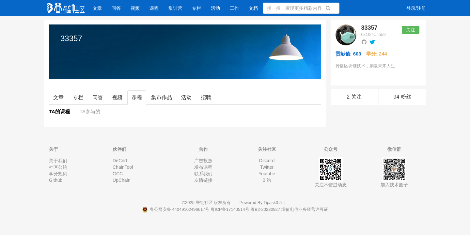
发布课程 (203, 167)
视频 (135, 8)
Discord (266, 160)
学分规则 (58, 173)
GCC (118, 173)
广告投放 (203, 160)
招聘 (206, 97)
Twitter (267, 167)
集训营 (175, 8)
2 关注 (354, 97)
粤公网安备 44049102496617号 (176, 209)
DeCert (120, 160)
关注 (410, 29)
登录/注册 (416, 8)
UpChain (121, 180)
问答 (116, 8)
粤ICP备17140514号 (230, 209)
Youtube (266, 173)
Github (55, 180)
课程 (154, 8)
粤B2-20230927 (265, 209)
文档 (253, 8)
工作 (234, 8)
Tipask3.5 (272, 202)
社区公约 (58, 167)
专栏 (196, 8)
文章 (97, 8)
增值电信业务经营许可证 (304, 209)
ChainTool (123, 167)
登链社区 (205, 202)
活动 (215, 8)
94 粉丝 (402, 97)
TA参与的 (90, 111)
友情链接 (203, 180)
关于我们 (58, 160)
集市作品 (161, 97)
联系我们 (203, 173)
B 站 (266, 180)
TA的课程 (59, 111)
